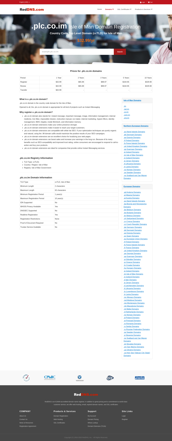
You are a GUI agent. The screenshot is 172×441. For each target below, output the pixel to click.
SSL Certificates (124, 9)
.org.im (126, 118)
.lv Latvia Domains (131, 167)
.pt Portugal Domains (132, 321)
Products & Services (143, 9)
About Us (23, 416)
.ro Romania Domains (132, 324)
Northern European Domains (136, 126)
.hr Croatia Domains (132, 265)
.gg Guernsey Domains (133, 149)
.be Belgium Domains (132, 210)
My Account (92, 416)
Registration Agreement (28, 426)
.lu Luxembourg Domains (134, 291)
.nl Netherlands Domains (134, 312)
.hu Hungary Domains (132, 268)
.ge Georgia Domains (132, 253)
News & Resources (26, 423)
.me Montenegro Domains (134, 303)
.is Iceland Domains (132, 158)
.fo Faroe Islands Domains (134, 143)
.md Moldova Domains (133, 300)
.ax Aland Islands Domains (134, 132)
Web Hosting (58, 419)
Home (99, 9)
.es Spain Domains (131, 236)
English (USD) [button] (25, 2)
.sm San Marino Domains (134, 347)
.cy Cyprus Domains (132, 221)
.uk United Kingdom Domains (135, 146)
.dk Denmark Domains (133, 135)
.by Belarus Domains (132, 216)
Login (142, 2)
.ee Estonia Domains (132, 138)
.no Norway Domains (132, 170)
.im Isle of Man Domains (133, 155)
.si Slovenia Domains (132, 335)
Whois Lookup (93, 423)
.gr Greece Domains (132, 262)
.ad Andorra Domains (132, 192)
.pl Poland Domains (131, 318)
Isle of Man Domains (132, 100)
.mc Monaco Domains (132, 297)
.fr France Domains (131, 248)
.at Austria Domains (131, 198)
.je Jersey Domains (131, 161)
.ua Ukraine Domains (132, 350)
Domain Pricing (93, 419)
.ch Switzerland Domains (134, 218)
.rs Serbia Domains (131, 326)
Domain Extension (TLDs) (97, 426)
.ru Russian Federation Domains (137, 329)
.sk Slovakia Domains (132, 344)
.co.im (126, 112)
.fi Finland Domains (131, 140)
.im (125, 106)
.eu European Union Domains (136, 239)
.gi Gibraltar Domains (132, 259)
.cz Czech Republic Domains (135, 224)
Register (125, 419)
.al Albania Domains (132, 195)
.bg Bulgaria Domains (132, 213)
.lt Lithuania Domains (132, 164)
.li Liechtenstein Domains (134, 286)
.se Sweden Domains (132, 173)
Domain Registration (61, 416)
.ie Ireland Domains (131, 152)
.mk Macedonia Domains (134, 306)
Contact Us (23, 419)
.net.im (126, 109)
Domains (109, 9)
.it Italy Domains (130, 280)
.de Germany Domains (133, 227)
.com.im (127, 115)
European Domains (132, 186)
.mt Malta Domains (131, 309)
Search (120, 52)
